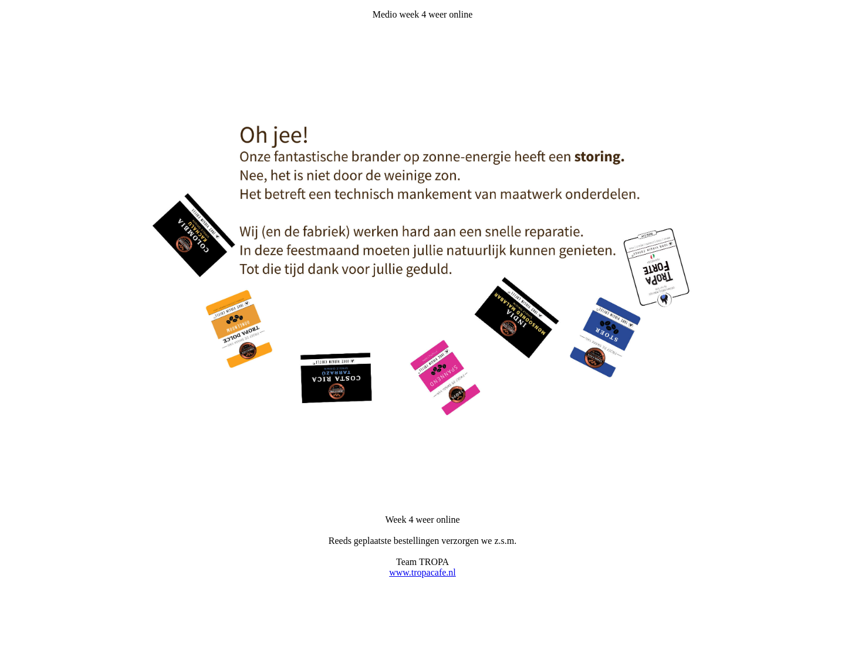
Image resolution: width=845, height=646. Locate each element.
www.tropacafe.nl (422, 572)
